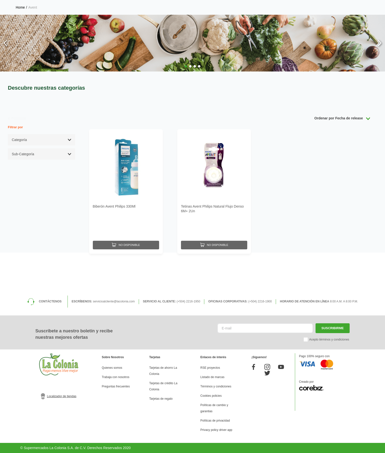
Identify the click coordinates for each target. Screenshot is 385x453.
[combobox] (149, 21)
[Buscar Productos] (224, 20)
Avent (32, 48)
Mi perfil (256, 21)
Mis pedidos (326, 21)
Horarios (332, 5)
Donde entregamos (362, 5)
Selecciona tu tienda (291, 5)
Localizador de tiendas (61, 396)
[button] (186, 107)
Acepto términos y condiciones (329, 339)
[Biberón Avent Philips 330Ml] (126, 231)
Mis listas (290, 21)
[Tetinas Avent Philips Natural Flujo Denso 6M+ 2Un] (214, 231)
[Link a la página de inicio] (20, 48)
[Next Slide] (379, 84)
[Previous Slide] (5, 84)
